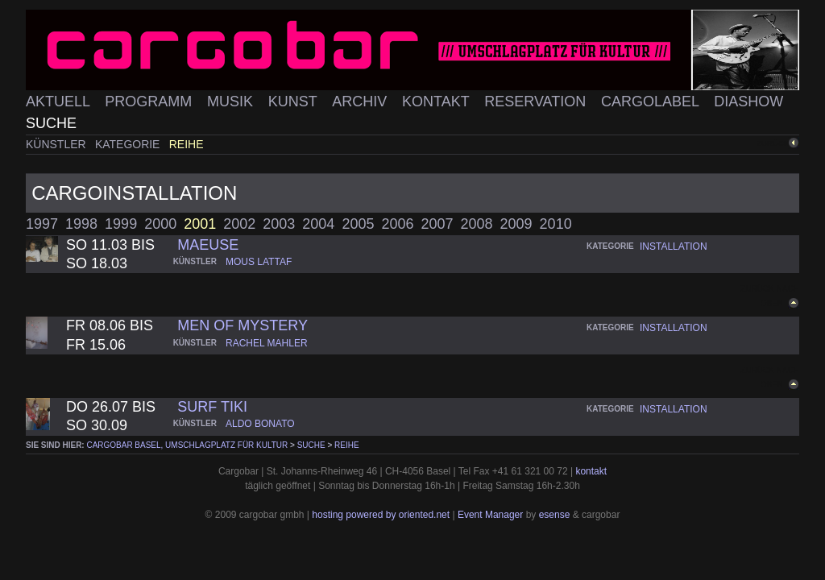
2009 (516, 224)
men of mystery (242, 325)
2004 (318, 224)
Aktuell (59, 101)
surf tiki (212, 407)
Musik (232, 101)
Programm (150, 101)
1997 (42, 224)
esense (554, 514)
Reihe (186, 144)
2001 (200, 224)
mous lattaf (259, 261)
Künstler (57, 144)
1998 (81, 224)
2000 (160, 224)
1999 (121, 224)
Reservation (537, 101)
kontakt (591, 471)
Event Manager (490, 514)
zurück (773, 143)
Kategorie (129, 144)
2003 (279, 224)
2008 (477, 224)
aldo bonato (260, 423)
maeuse (207, 245)
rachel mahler (267, 343)
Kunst (294, 101)
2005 (358, 224)
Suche (51, 123)
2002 (239, 224)
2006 (397, 224)
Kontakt (437, 101)
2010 (556, 224)
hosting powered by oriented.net (381, 514)
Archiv (361, 101)
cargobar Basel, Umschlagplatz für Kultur (187, 445)
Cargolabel (652, 101)
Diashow (748, 101)
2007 (437, 224)
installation (673, 246)
